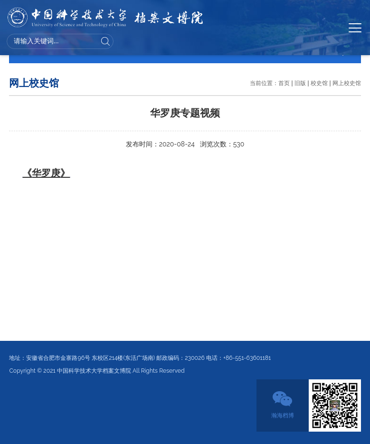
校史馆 (319, 83)
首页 (284, 83)
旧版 (300, 83)
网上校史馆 (346, 83)
